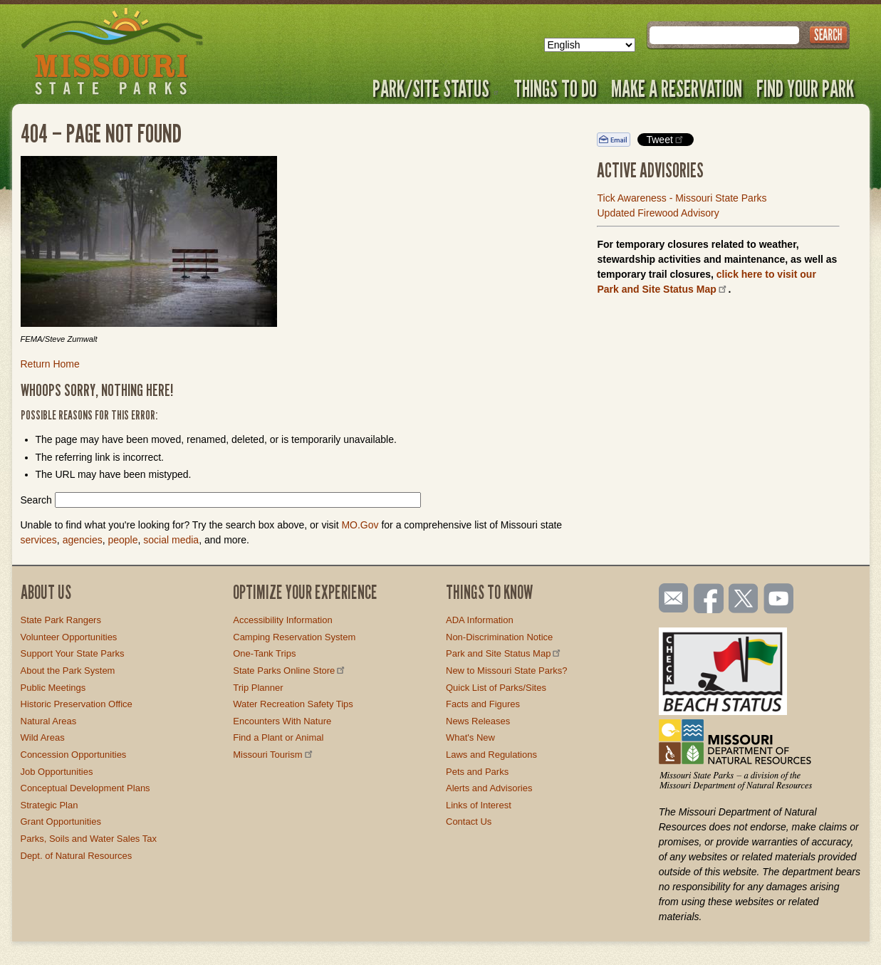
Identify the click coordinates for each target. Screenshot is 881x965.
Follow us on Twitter (742, 599)
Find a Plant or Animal (278, 737)
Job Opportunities (57, 771)
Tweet (665, 139)
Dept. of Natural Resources (76, 855)
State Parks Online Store (290, 670)
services (39, 540)
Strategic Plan (49, 805)
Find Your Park (805, 88)
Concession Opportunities (74, 754)
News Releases (478, 721)
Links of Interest (478, 805)
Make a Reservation (676, 88)
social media (171, 540)
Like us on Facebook (709, 599)
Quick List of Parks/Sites (496, 687)
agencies (83, 540)
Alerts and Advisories (489, 788)
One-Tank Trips (264, 653)
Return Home (50, 364)
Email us (670, 598)
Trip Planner (258, 687)
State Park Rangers (61, 620)
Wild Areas (43, 737)
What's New (470, 737)
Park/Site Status (435, 88)
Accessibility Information (282, 620)
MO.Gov (359, 525)
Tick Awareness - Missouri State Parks (681, 198)
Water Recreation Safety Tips (293, 704)
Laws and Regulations (491, 754)
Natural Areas (49, 721)
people (122, 540)
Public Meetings (53, 687)
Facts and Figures (483, 704)
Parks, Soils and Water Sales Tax (89, 838)
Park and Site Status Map (504, 653)
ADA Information (480, 620)
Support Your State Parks (73, 653)
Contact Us (468, 821)
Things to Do (555, 88)
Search (36, 500)
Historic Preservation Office (76, 704)
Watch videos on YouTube (779, 599)
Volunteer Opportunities (69, 637)
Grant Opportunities (61, 821)
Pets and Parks (477, 771)
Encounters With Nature (282, 721)
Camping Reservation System (294, 637)
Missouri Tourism (273, 754)
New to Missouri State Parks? (507, 670)
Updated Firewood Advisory (658, 213)
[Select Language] (589, 45)
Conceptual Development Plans (85, 788)
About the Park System (68, 670)
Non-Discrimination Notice (499, 637)
